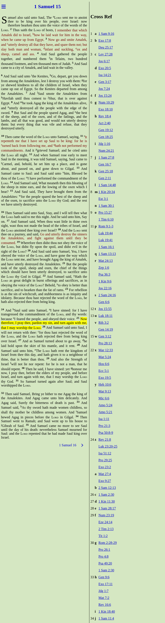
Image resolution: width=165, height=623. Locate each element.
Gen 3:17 (104, 82)
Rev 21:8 (104, 439)
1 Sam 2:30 (106, 494)
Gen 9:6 (103, 577)
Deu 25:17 (105, 47)
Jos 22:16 (105, 288)
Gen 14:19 (105, 329)
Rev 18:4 (104, 116)
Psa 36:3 (104, 274)
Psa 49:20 (105, 563)
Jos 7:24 (104, 89)
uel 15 (54, 6)
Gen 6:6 (103, 302)
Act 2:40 (104, 123)
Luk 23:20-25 (107, 446)
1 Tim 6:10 (105, 219)
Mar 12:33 (105, 350)
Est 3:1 (103, 199)
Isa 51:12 (104, 453)
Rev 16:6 (104, 604)
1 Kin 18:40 (106, 611)
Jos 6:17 (104, 61)
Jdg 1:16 (104, 144)
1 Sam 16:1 (106, 247)
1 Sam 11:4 (106, 618)
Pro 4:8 (103, 556)
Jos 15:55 (105, 309)
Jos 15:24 (105, 95)
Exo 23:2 (104, 467)
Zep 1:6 (103, 267)
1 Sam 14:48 (107, 185)
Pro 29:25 (105, 460)
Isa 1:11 (103, 419)
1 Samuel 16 (67, 445)
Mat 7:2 (103, 598)
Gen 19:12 (105, 130)
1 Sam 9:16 (106, 33)
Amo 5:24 (105, 405)
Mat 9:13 (104, 391)
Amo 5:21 (105, 412)
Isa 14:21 (104, 75)
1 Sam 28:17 (107, 508)
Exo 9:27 (104, 481)
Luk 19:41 (105, 240)
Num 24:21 (106, 150)
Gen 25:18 (105, 171)
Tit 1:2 (103, 536)
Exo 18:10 (105, 109)
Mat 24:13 (105, 260)
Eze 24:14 (105, 522)
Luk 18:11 (105, 316)
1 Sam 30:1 (106, 205)
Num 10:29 (106, 102)
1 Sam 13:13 (107, 254)
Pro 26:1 (104, 549)
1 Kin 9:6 (104, 281)
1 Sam (41, 6)
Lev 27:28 (105, 54)
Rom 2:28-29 (107, 543)
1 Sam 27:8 (106, 157)
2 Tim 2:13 (105, 529)
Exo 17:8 (104, 40)
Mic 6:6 (103, 398)
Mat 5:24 (104, 357)
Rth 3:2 (103, 322)
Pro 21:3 (104, 426)
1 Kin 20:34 (106, 192)
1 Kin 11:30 (106, 501)
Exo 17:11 (105, 584)
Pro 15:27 (105, 212)
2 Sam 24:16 (107, 295)
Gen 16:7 (104, 164)
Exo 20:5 (104, 68)
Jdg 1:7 (103, 591)
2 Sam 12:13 (107, 488)
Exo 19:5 (104, 377)
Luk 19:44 (105, 233)
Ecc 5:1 (103, 371)
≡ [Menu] (3, 6)
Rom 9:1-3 (105, 226)
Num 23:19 (106, 515)
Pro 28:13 (105, 343)
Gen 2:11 (104, 178)
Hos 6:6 (103, 364)
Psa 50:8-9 (105, 432)
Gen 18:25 (105, 137)
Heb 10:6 (104, 384)
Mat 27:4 (104, 474)
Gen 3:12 (104, 336)
